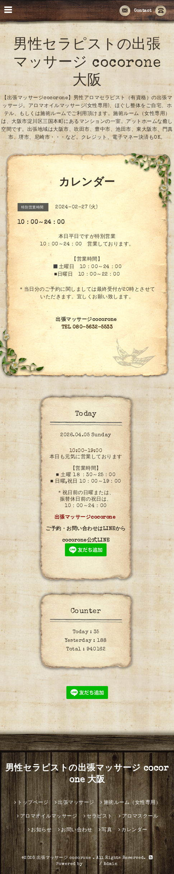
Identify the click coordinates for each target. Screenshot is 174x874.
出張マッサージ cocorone (65, 858)
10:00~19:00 (86, 451)
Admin (111, 864)
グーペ (91, 864)
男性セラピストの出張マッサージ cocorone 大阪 (87, 63)
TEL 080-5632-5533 (87, 327)
